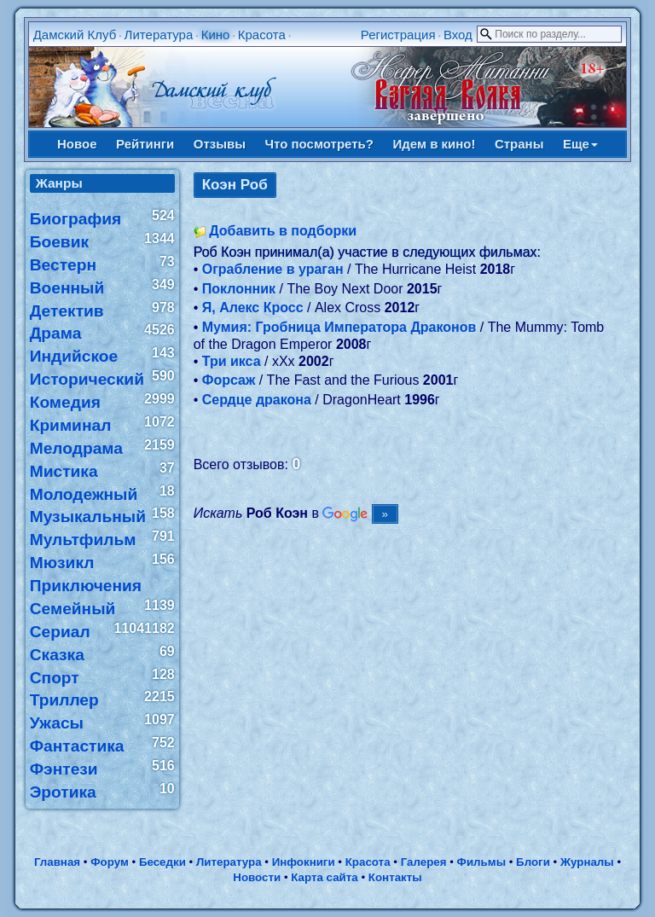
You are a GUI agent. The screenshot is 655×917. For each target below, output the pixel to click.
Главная (57, 862)
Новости (257, 877)
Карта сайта (324, 877)
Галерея (424, 862)
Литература (159, 34)
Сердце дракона (256, 399)
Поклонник (238, 288)
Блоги (533, 862)
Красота (262, 34)
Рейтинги (145, 143)
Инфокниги (303, 862)
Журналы (587, 862)
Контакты (395, 877)
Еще (580, 143)
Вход (457, 34)
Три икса (231, 361)
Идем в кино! (433, 143)
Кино (215, 34)
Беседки (162, 862)
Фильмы (481, 862)
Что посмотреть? (319, 143)
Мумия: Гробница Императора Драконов (339, 327)
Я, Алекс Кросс (253, 307)
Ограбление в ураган (273, 269)
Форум (109, 862)
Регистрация (398, 34)
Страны (519, 143)
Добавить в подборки (282, 230)
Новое (77, 143)
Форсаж (229, 380)
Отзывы (220, 143)
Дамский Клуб (75, 34)
